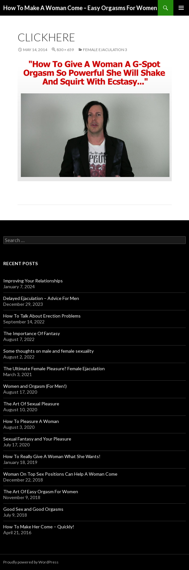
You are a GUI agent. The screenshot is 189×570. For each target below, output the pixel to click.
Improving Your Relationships (33, 280)
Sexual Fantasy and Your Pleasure (37, 438)
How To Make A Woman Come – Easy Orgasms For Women (80, 7)
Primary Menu (181, 8)
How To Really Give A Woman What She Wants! (52, 456)
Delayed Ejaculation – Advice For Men (41, 298)
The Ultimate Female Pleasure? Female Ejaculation (54, 368)
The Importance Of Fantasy (31, 333)
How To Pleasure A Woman (31, 421)
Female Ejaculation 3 (105, 49)
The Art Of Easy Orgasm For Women (40, 491)
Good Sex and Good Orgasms (33, 509)
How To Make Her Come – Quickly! (38, 526)
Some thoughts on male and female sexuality (48, 351)
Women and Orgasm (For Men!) (35, 386)
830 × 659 (65, 49)
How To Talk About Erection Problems (42, 316)
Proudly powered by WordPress (31, 562)
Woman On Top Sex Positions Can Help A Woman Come (60, 474)
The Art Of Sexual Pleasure (31, 403)
